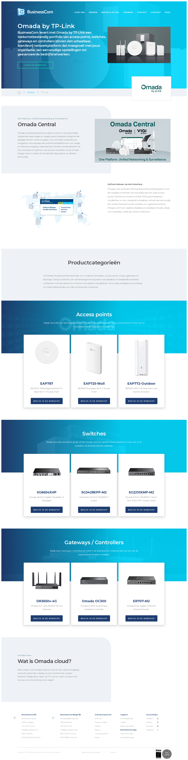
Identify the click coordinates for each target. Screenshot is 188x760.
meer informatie (126, 734)
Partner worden (101, 722)
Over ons (79, 12)
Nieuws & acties (110, 12)
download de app (127, 737)
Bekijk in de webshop (46, 401)
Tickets (123, 722)
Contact (142, 12)
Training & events (101, 734)
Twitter (152, 722)
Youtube (152, 726)
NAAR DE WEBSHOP (35, 65)
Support (156, 12)
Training (128, 12)
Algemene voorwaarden (91, 752)
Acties (97, 737)
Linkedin (152, 718)
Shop (168, 12)
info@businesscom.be (68, 730)
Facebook (152, 730)
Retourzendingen (127, 726)
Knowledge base (126, 718)
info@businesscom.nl (30, 730)
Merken (93, 12)
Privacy (112, 752)
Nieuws (97, 730)
